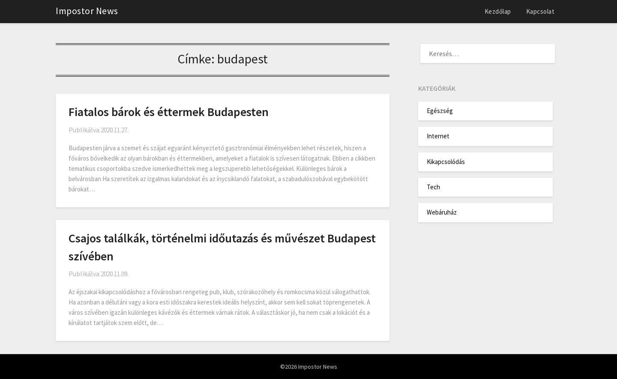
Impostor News (87, 11)
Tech (433, 187)
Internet (438, 136)
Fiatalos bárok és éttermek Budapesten (169, 111)
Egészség (440, 111)
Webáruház (442, 212)
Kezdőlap (498, 11)
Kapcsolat (540, 11)
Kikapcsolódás (446, 162)
